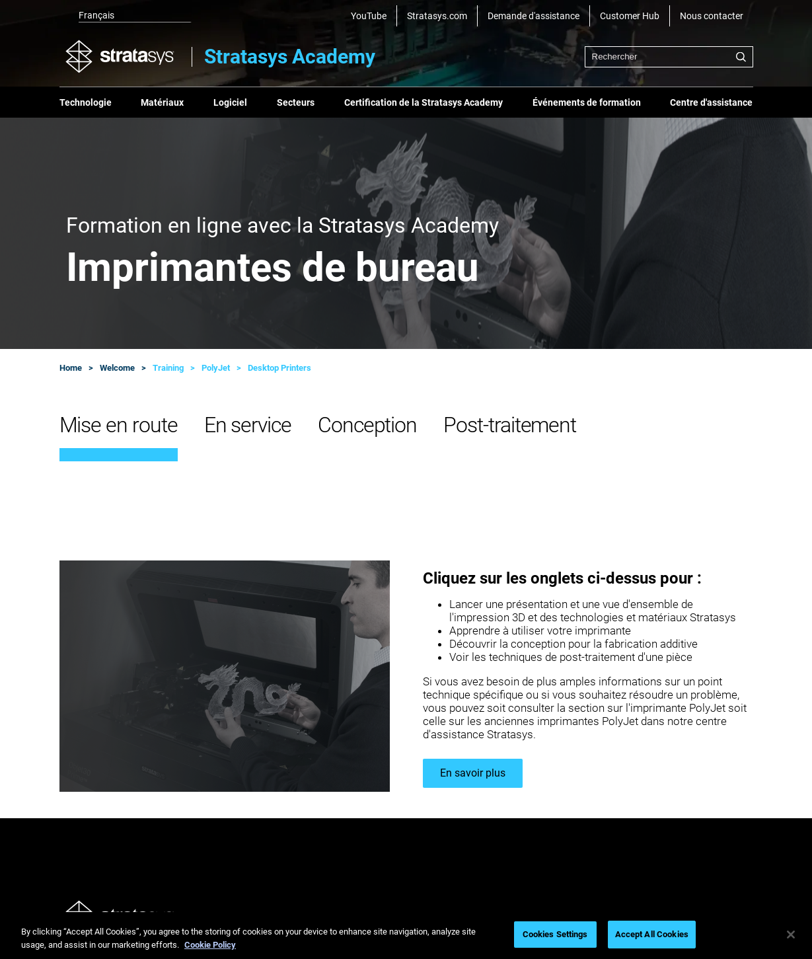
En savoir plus (472, 773)
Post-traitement (509, 425)
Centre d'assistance (711, 102)
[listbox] (125, 15)
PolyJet (216, 368)
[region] (406, 935)
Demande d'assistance (533, 16)
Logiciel (230, 102)
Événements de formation (587, 102)
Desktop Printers (279, 368)
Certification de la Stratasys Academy (423, 102)
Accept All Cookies (651, 934)
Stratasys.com (437, 16)
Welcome (117, 368)
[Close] (790, 934)
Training (168, 368)
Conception (367, 425)
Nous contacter (711, 16)
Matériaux (162, 102)
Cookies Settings (555, 934)
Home (70, 368)
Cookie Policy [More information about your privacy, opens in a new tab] (210, 945)
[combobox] (669, 57)
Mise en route (118, 425)
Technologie (85, 102)
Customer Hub (629, 16)
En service (247, 425)
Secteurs (295, 102)
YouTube (369, 16)
